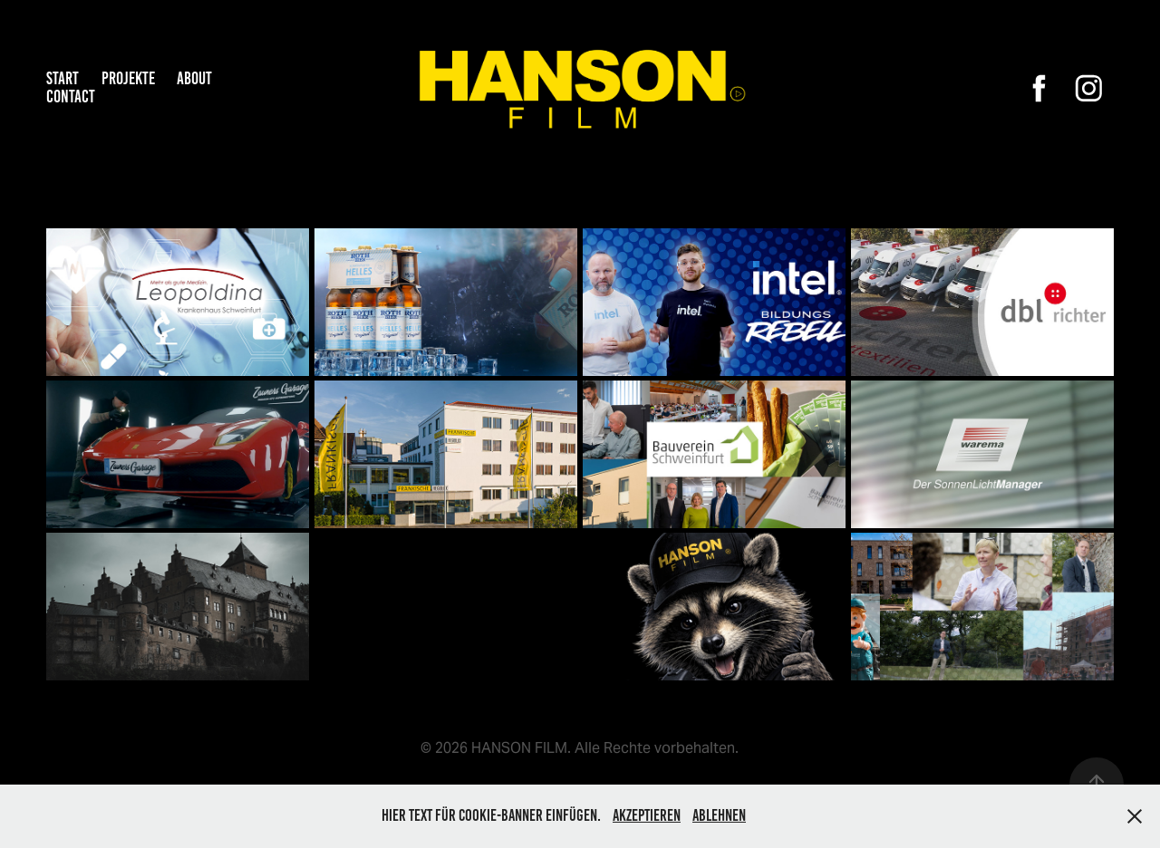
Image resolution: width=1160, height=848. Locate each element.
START (62, 78)
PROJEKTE (128, 78)
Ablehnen (719, 815)
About (194, 78)
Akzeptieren (647, 815)
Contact (70, 96)
